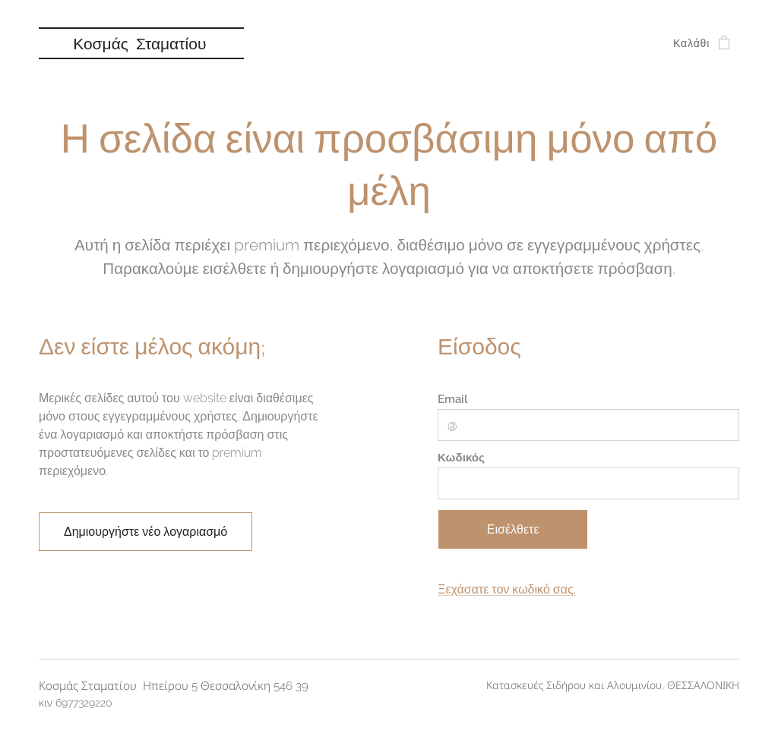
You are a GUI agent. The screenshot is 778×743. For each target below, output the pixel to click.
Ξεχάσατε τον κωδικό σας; (507, 590)
